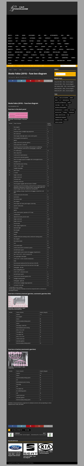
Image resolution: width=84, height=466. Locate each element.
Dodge (38, 41)
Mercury (28, 52)
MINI (40, 52)
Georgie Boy (39, 43)
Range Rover (64, 55)
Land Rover (40, 49)
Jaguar (43, 46)
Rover (17, 57)
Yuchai (9, 63)
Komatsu (10, 49)
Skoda (50, 57)
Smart (56, 57)
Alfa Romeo (32, 35)
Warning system (58, 119)
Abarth (10, 35)
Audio (56, 97)
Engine (69, 102)
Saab (24, 57)
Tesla (22, 60)
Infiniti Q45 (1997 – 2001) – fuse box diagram (64, 90)
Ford (64, 41)
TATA (16, 60)
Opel (18, 55)
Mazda (9, 52)
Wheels (65, 119)
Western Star (61, 60)
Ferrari (52, 41)
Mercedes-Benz (19, 52)
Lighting (66, 110)
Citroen (64, 38)
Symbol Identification (60, 114)
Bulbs (56, 100)
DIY (60, 100)
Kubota (18, 49)
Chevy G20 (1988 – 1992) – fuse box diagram (64, 84)
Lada (25, 49)
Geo (32, 43)
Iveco (36, 46)
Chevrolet (47, 38)
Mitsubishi (46, 52)
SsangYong (65, 57)
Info (67, 105)
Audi (62, 35)
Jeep (61, 46)
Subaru (73, 57)
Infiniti (23, 46)
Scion (37, 57)
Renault (10, 57)
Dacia (71, 38)
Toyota (30, 60)
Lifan (54, 49)
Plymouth (34, 55)
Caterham (32, 38)
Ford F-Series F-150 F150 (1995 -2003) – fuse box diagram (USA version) (14, 454)
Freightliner (11, 43)
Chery (40, 38)
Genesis (25, 43)
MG (35, 52)
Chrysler (56, 38)
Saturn (30, 57)
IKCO (17, 46)
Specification (58, 112)
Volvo (36, 60)
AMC (39, 35)
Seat (43, 57)
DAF (17, 41)
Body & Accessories (64, 97)
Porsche (50, 55)
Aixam (23, 35)
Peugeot (25, 55)
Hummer (67, 43)
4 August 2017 (12, 77)
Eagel (45, 41)
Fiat (59, 41)
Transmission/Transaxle (60, 117)
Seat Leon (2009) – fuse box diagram (29, 457)
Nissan (65, 52)
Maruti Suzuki (70, 49)
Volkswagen (50, 60)
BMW (68, 35)
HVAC (63, 105)
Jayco (49, 46)
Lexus (47, 49)
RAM (57, 55)
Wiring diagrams (59, 122)
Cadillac (24, 38)
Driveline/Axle (66, 100)
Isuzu (30, 46)
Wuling (69, 60)
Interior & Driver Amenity (61, 107)
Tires (68, 114)
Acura (16, 35)
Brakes (71, 97)
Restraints (72, 110)
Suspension (71, 112)
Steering (65, 112)
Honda (59, 43)
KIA (66, 46)
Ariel (45, 35)
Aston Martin (53, 35)
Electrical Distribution (17, 430)
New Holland (56, 52)
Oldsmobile (11, 55)
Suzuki (9, 60)
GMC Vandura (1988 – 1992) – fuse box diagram (64, 86)
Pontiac (42, 55)
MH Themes (31, 463)
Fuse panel (27, 430)
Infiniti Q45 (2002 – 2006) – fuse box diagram (64, 88)
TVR (43, 60)
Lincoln (61, 49)
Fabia (23, 77)
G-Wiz (19, 43)
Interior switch (58, 110)
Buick (16, 38)
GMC (46, 43)
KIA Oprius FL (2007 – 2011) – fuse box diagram (45, 452)
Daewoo (10, 41)
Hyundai (10, 46)
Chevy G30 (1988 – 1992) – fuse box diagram (64, 81)
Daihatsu (23, 41)
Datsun (31, 41)
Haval (52, 43)
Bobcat (10, 38)
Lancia (31, 49)
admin (18, 77)
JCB (55, 46)
